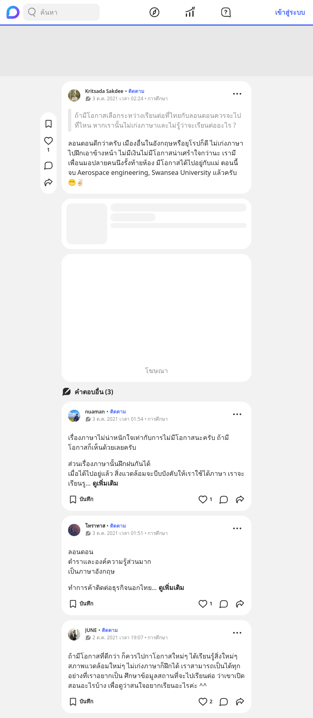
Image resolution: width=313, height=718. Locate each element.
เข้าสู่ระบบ (290, 12)
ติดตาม (136, 91)
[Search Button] (32, 12)
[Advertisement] (156, 51)
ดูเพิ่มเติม (105, 483)
